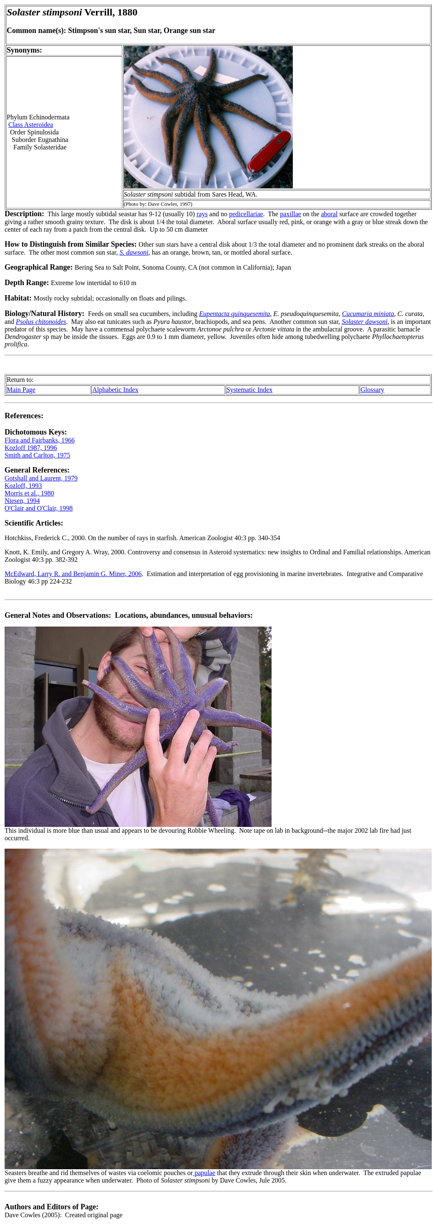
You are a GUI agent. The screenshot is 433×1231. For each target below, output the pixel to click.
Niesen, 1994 (22, 500)
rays (202, 213)
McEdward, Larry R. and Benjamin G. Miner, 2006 (73, 573)
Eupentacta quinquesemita (234, 313)
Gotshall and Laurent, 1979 (41, 478)
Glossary (372, 389)
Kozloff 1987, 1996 (31, 447)
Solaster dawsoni (365, 321)
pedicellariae (246, 213)
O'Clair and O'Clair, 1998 (39, 508)
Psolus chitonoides (41, 321)
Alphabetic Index (115, 389)
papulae (204, 1172)
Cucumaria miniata (368, 313)
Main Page (21, 389)
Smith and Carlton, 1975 (37, 455)
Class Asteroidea (30, 124)
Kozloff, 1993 (23, 485)
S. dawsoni (133, 252)
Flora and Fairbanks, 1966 (40, 440)
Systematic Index (250, 389)
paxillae (290, 213)
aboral (329, 213)
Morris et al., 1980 (29, 493)
